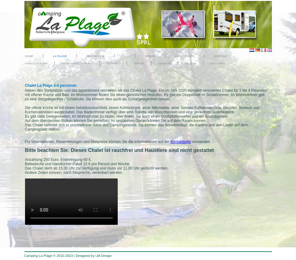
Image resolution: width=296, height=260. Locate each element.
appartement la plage (77, 63)
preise (150, 55)
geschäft (113, 63)
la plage (60, 55)
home (29, 55)
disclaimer (217, 63)
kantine (138, 63)
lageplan (164, 63)
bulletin (190, 63)
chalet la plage (36, 63)
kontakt (220, 55)
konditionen (185, 55)
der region (95, 55)
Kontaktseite (181, 142)
